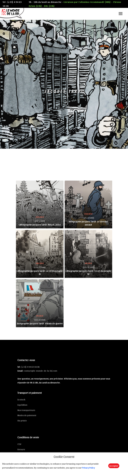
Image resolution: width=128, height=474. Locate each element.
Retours (21, 449)
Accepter (113, 465)
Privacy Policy (88, 467)
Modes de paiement (26, 415)
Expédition (22, 404)
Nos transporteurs (26, 410)
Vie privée (22, 420)
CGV (19, 444)
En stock (21, 399)
